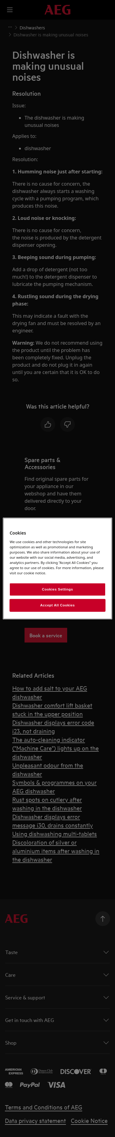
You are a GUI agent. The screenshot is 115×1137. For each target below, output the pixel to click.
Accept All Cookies (57, 605)
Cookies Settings (57, 589)
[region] (57, 569)
